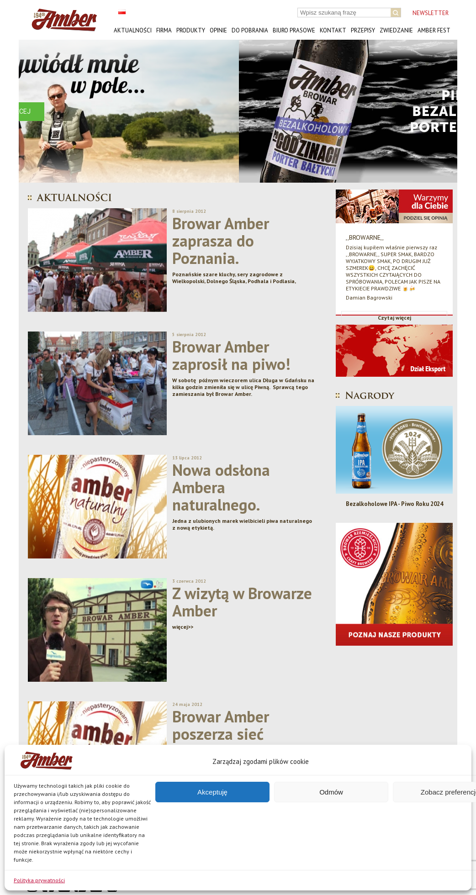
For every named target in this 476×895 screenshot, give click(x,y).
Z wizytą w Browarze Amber (242, 602)
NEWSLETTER (431, 13)
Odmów (331, 792)
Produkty (190, 30)
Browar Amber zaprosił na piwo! (231, 355)
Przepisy (363, 30)
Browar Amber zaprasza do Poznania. (220, 240)
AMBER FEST (434, 30)
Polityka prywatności (39, 880)
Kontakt (333, 30)
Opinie (218, 30)
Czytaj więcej (394, 317)
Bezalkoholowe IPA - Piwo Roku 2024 (394, 504)
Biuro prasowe (294, 30)
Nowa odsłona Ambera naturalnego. (221, 487)
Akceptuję (212, 792)
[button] (33, 111)
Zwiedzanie (396, 30)
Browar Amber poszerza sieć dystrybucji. (220, 734)
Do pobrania (250, 30)
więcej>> (182, 626)
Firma (164, 30)
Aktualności (133, 30)
